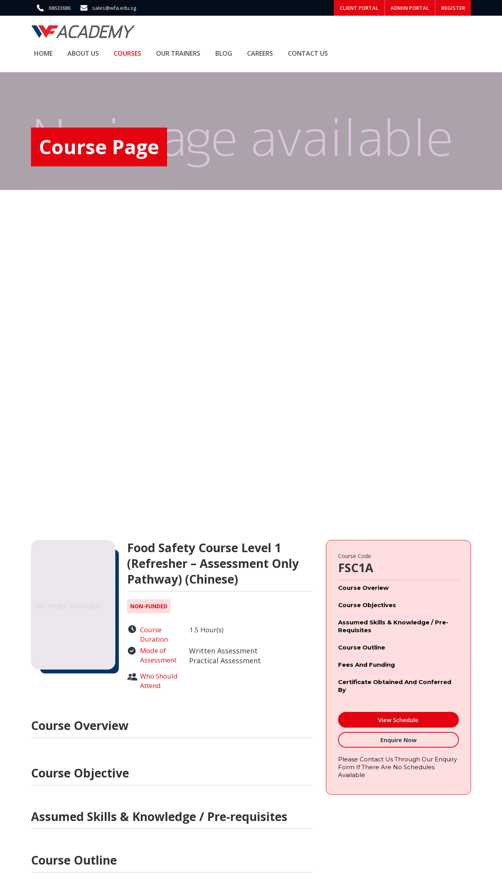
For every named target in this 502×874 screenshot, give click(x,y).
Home (43, 53)
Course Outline (361, 647)
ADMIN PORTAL (410, 7)
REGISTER (453, 7)
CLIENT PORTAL (359, 7)
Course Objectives (367, 605)
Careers (260, 53)
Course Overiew (363, 587)
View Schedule (398, 720)
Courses (127, 53)
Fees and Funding (366, 664)
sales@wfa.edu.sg (114, 7)
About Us (83, 53)
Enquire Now (398, 740)
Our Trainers (178, 53)
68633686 (60, 7)
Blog (223, 53)
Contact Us (308, 53)
